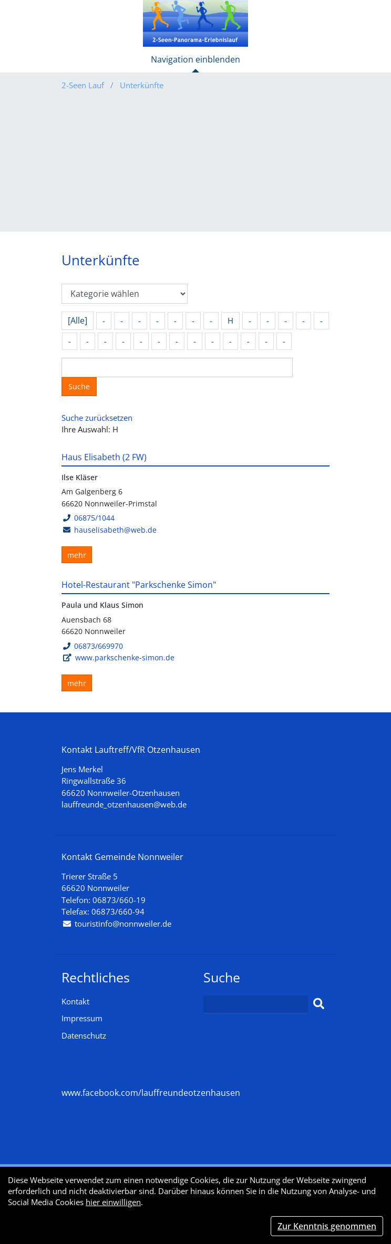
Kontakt (75, 1001)
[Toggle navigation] (195, 63)
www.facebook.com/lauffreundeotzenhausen (150, 1092)
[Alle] (77, 320)
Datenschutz (83, 1035)
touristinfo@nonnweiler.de (123, 923)
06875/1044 (88, 518)
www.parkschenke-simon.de (124, 657)
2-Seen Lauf (83, 85)
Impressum (81, 1018)
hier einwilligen (113, 1202)
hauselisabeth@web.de (115, 530)
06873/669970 (92, 646)
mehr (76, 555)
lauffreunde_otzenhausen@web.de (124, 804)
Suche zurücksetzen (96, 417)
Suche (79, 386)
